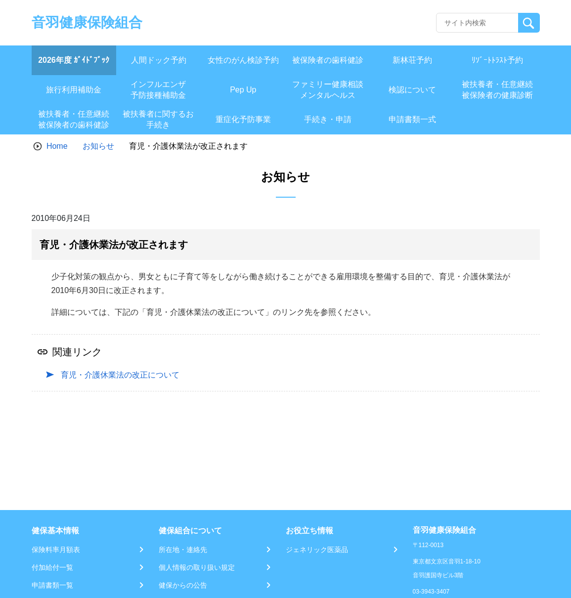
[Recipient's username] (477, 23)
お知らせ (98, 146)
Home (57, 146)
